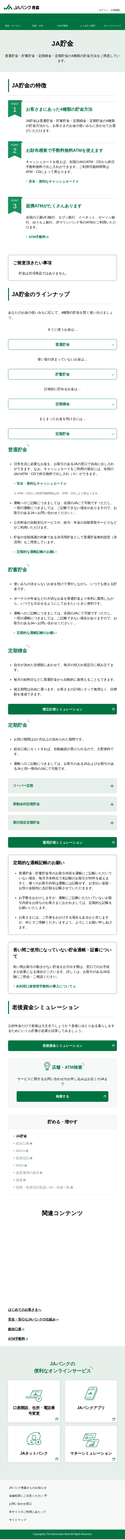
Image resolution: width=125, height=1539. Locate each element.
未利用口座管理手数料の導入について (44, 986)
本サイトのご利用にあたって (27, 1511)
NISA (20, 1165)
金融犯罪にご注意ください (26, 1495)
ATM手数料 (37, 237)
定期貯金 (62, 434)
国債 (19, 1180)
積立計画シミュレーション (62, 709)
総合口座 (22, 1143)
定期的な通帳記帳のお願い (37, 552)
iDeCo (20, 1151)
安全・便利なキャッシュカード (52, 181)
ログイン (103, 10)
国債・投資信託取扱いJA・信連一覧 (43, 1187)
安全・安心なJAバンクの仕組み (32, 1319)
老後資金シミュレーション (62, 1045)
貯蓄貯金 (62, 374)
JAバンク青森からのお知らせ (28, 1487)
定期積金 (62, 404)
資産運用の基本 (27, 1173)
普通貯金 (62, 344)
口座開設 (115, 10)
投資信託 (22, 1158)
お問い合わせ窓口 (20, 1503)
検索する (62, 1096)
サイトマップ (17, 1520)
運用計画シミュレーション (62, 842)
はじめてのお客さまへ (24, 1310)
